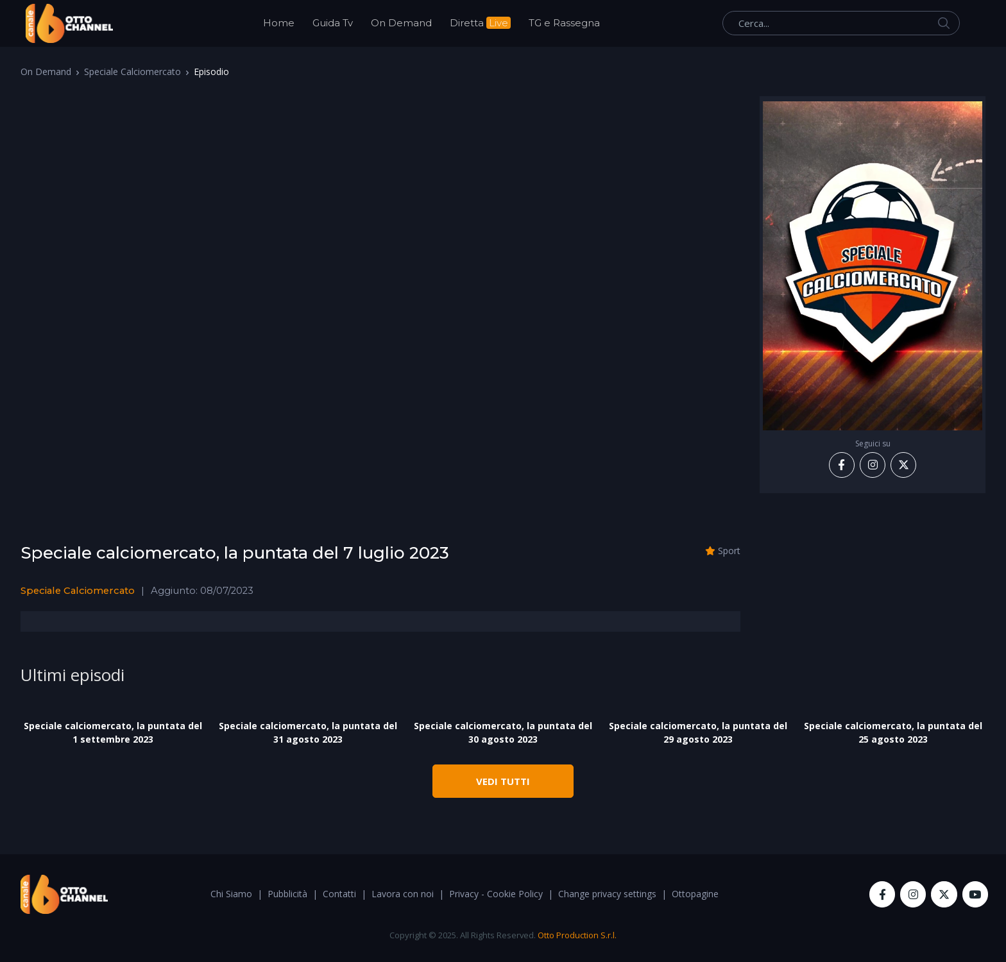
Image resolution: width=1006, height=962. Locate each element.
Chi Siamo (231, 894)
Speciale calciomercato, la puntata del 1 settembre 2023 (113, 732)
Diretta (480, 23)
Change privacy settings (607, 894)
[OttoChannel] (69, 23)
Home (278, 23)
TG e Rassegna (564, 23)
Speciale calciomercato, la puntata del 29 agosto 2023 (698, 732)
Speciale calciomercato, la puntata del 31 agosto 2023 (308, 732)
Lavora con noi (402, 894)
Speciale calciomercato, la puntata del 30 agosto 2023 (503, 732)
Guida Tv (332, 23)
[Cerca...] (841, 23)
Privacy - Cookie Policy (496, 894)
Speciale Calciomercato (132, 71)
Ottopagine (695, 894)
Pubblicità (287, 894)
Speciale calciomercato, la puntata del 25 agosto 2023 (893, 732)
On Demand (401, 23)
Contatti (339, 894)
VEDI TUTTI (503, 781)
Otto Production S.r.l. (577, 935)
